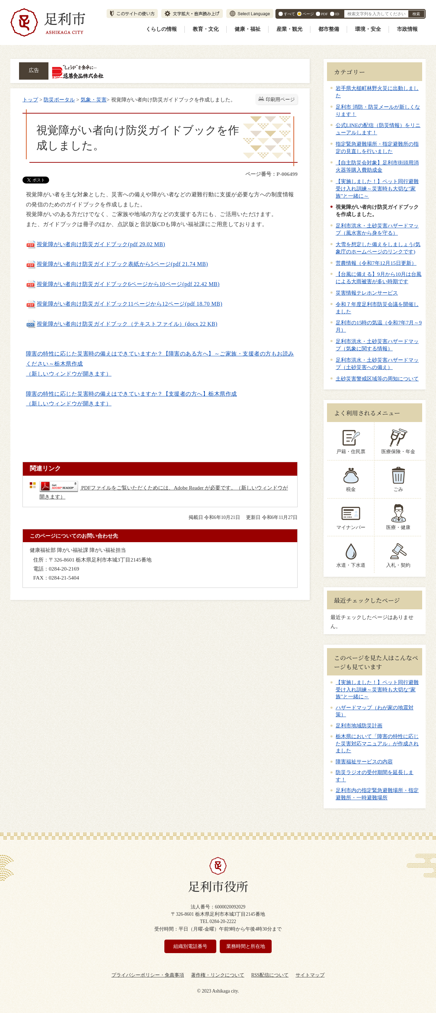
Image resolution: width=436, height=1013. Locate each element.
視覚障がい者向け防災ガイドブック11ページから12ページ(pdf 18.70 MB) (124, 304)
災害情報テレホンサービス (367, 293)
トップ (30, 99)
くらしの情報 (161, 29)
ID (337, 14)
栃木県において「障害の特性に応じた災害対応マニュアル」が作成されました (377, 743)
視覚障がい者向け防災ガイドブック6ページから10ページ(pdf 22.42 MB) (123, 284)
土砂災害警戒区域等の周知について (377, 379)
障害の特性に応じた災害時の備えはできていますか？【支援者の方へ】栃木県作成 (131, 394)
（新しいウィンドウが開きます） (68, 374)
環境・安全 (368, 29)
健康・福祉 (248, 29)
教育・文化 (206, 29)
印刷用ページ (280, 99)
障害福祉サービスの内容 (364, 761)
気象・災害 (94, 99)
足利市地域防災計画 (359, 725)
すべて (289, 14)
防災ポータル (59, 99)
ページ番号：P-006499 (271, 174)
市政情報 (407, 29)
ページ (308, 14)
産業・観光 (289, 29)
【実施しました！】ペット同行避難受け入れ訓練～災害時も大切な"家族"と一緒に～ (377, 188)
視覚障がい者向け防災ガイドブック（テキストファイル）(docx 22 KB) (121, 324)
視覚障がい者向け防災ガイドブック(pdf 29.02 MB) (95, 244)
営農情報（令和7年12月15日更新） (376, 263)
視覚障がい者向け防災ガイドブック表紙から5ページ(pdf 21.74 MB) (117, 264)
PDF (324, 14)
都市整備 (328, 29)
